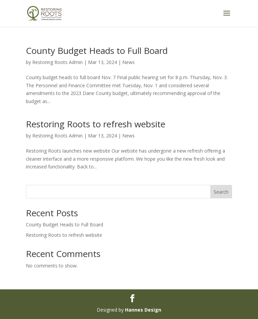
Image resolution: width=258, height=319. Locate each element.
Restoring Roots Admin (57, 62)
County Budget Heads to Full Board (97, 50)
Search (221, 192)
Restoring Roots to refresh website (95, 124)
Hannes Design (143, 310)
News (128, 62)
